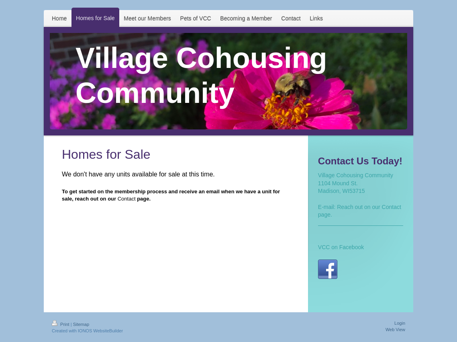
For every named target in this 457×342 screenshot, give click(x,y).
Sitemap (81, 324)
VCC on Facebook (341, 247)
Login (399, 323)
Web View (395, 329)
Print (61, 324)
